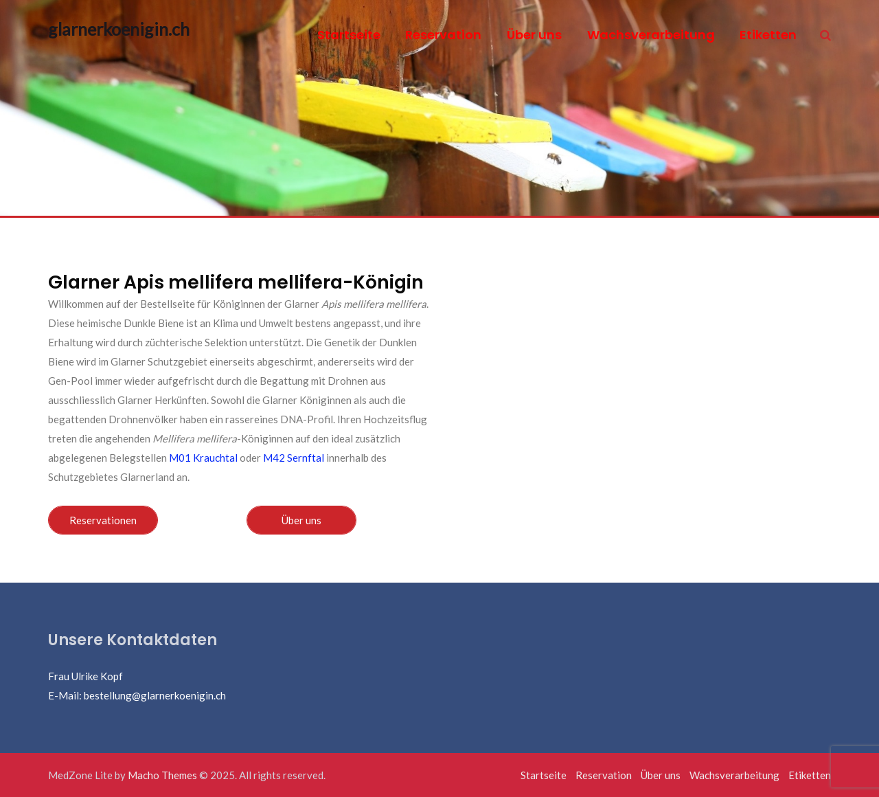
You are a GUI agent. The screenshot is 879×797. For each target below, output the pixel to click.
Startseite (348, 34)
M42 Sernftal (293, 457)
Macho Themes (162, 775)
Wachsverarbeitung (651, 34)
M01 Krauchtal (203, 457)
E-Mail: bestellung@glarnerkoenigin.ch (137, 695)
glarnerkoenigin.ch (104, 28)
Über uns (534, 34)
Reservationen (103, 520)
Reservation (443, 34)
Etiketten (768, 34)
